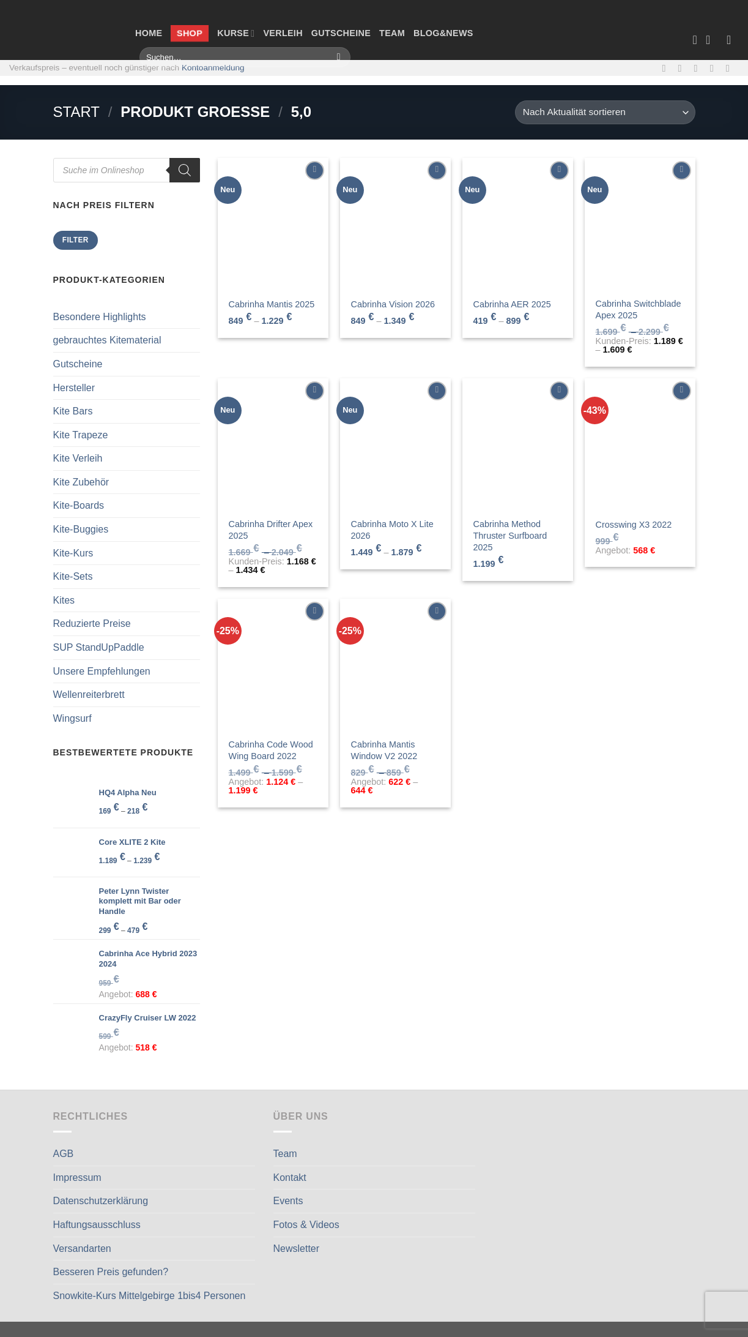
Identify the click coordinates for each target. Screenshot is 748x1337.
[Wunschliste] (694, 39)
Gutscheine (341, 33)
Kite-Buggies (81, 529)
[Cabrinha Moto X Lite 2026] (395, 444)
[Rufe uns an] (715, 67)
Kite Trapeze (80, 435)
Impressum (77, 1177)
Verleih (282, 33)
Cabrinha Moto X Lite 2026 (392, 530)
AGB (63, 1153)
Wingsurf (72, 718)
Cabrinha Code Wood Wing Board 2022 (271, 750)
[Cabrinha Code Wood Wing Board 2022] (273, 665)
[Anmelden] (733, 39)
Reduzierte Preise (92, 623)
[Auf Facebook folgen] (667, 67)
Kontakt (289, 1177)
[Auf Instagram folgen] (683, 67)
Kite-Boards (79, 505)
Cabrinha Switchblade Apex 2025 (638, 309)
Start (76, 111)
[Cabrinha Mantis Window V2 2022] (395, 665)
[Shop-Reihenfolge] (605, 112)
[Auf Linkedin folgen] (731, 67)
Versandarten (82, 1248)
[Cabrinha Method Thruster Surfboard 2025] (517, 444)
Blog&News (443, 33)
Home (148, 33)
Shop (190, 33)
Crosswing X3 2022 (634, 525)
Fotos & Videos (306, 1224)
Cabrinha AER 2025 (512, 304)
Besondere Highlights (99, 317)
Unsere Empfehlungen (101, 671)
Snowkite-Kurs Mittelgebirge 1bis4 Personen (149, 1295)
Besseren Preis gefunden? (111, 1272)
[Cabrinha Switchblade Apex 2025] (640, 224)
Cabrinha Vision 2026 (393, 304)
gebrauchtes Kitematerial (107, 340)
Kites (64, 600)
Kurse (235, 33)
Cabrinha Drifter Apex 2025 (271, 530)
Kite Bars (73, 411)
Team (392, 33)
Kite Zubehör (81, 482)
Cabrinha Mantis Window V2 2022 (384, 750)
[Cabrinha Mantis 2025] (273, 224)
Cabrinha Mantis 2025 (272, 304)
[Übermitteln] (338, 57)
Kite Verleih (78, 458)
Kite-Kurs (73, 553)
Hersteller (74, 388)
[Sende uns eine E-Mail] (699, 67)
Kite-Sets (73, 576)
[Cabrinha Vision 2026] (395, 224)
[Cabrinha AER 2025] (517, 224)
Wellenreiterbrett (89, 694)
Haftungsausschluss (97, 1224)
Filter (75, 240)
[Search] (184, 170)
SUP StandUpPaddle (98, 647)
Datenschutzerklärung (101, 1201)
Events (288, 1201)
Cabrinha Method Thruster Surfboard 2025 (510, 535)
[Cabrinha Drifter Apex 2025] (273, 444)
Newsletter (296, 1248)
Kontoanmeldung (213, 67)
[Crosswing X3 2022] (640, 444)
